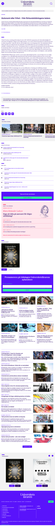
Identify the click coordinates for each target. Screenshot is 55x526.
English (4, 517)
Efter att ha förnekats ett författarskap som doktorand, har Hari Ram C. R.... (27, 341)
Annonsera (5, 509)
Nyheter (3, 14)
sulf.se (38, 506)
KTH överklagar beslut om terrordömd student (26, 311)
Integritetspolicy (6, 515)
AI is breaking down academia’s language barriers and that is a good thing (19, 226)
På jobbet (3, 415)
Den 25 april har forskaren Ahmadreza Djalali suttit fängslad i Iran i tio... (9, 316)
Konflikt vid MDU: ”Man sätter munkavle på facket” (44, 310)
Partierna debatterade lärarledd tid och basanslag (13, 147)
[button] (2, 114)
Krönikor (5, 208)
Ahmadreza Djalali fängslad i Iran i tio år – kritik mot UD (8, 311)
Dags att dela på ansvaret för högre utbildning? (17, 215)
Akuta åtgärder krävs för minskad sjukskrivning (14, 386)
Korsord (4, 514)
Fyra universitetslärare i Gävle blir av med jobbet (15, 365)
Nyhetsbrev (5, 510)
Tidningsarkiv (5, 512)
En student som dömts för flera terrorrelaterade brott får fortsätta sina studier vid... (27, 315)
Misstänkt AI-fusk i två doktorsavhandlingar (8, 336)
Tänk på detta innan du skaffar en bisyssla (13, 416)
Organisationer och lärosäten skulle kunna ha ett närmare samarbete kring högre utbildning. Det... (45, 341)
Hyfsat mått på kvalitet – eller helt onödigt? (13, 436)
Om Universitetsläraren (8, 507)
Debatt (46, 134)
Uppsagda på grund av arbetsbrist (10, 426)
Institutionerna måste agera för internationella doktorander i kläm (15, 158)
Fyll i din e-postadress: (7, 283)
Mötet (2, 405)
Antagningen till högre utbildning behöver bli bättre (15, 396)
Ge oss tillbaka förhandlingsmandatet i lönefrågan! (14, 231)
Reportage (3, 425)
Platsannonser (28, 501)
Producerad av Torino (5, 524)
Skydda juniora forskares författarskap (27, 337)
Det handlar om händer (7, 406)
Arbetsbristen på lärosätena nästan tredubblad (14, 376)
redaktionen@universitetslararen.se (22, 235)
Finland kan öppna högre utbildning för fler (12, 136)
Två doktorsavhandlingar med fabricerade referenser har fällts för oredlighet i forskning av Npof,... (9, 341)
